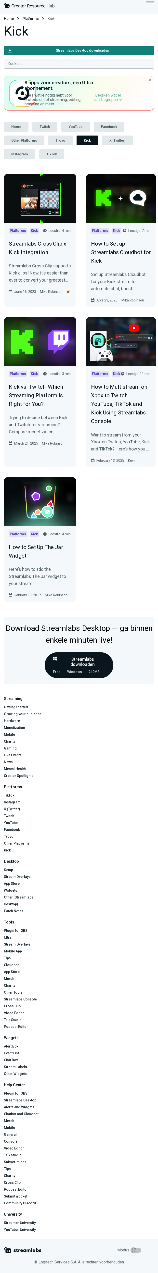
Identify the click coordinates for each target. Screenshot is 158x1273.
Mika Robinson (51, 292)
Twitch (45, 127)
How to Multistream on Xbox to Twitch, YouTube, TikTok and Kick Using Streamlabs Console (119, 404)
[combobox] (79, 64)
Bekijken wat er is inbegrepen (108, 97)
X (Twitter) (117, 140)
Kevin (132, 460)
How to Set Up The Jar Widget (36, 551)
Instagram (19, 154)
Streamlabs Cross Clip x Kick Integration (37, 248)
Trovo (60, 140)
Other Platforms (24, 140)
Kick (87, 140)
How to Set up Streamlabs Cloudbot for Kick (121, 252)
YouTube (75, 127)
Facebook (109, 127)
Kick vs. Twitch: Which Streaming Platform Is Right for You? (36, 395)
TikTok (52, 154)
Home (9, 19)
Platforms (31, 19)
